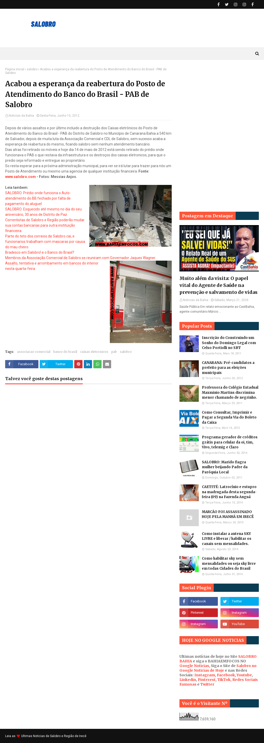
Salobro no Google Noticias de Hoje (218, 668)
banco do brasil (65, 352)
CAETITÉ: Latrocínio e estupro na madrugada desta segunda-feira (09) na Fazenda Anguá (229, 492)
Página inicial (14, 69)
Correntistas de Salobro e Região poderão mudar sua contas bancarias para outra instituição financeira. (45, 225)
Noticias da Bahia (21, 115)
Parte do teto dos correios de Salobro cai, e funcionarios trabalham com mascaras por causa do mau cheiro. (45, 241)
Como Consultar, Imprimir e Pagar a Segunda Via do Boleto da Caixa (229, 417)
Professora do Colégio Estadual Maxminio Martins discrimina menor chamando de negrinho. (230, 392)
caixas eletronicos (94, 352)
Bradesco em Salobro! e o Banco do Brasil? (39, 252)
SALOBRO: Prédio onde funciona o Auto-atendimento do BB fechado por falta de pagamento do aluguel (38, 198)
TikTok (223, 679)
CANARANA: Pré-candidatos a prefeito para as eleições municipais (228, 368)
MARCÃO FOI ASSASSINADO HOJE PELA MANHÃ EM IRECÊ (228, 514)
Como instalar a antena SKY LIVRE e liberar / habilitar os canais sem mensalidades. (226, 539)
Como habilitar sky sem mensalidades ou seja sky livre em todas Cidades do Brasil (229, 563)
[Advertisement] (219, 99)
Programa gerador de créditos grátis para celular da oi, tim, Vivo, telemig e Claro (230, 442)
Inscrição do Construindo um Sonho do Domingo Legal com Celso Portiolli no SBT (229, 343)
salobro (32, 69)
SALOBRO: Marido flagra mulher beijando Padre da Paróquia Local (225, 467)
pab (114, 352)
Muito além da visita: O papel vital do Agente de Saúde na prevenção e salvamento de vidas (218, 285)
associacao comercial (33, 352)
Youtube (244, 675)
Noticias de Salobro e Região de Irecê (59, 736)
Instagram (204, 675)
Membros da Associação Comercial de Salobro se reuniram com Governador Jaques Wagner (80, 258)
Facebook (226, 675)
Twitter (207, 684)
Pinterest (207, 679)
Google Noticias (194, 665)
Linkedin (187, 679)
